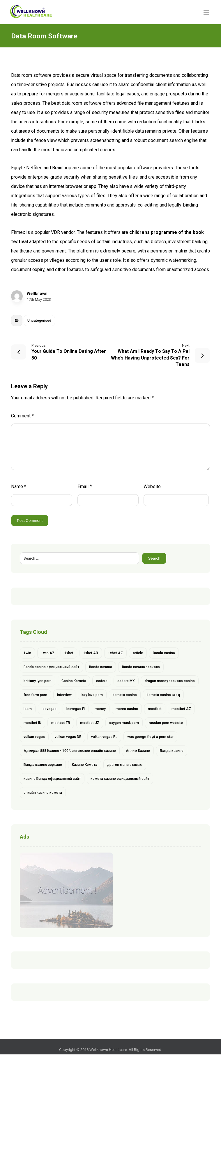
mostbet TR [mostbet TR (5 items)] (60, 723)
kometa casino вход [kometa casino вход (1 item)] (163, 695)
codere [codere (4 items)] (101, 681)
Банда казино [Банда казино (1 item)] (171, 751)
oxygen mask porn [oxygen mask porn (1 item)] (124, 723)
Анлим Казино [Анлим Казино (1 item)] (138, 751)
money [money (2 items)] (100, 709)
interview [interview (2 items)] (64, 695)
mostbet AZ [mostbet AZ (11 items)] (181, 709)
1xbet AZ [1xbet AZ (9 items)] (115, 653)
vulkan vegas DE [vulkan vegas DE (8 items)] (68, 737)
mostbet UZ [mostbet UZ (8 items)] (89, 723)
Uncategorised (39, 321)
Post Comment (30, 520)
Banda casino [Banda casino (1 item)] (164, 653)
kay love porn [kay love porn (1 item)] (92, 695)
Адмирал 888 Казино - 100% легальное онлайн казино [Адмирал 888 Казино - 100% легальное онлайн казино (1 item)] (70, 751)
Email (84, 486)
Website (152, 486)
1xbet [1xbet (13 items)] (68, 653)
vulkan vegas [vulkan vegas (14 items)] (34, 737)
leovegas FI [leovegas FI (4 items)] (75, 709)
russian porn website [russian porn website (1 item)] (166, 723)
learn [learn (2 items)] (28, 709)
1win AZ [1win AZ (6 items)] (47, 653)
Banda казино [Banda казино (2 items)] (100, 667)
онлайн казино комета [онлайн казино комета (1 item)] (43, 793)
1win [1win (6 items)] (27, 653)
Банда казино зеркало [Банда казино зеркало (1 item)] (43, 765)
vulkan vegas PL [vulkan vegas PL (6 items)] (104, 737)
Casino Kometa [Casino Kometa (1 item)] (73, 681)
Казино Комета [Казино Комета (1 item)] (84, 765)
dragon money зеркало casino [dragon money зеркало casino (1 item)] (170, 681)
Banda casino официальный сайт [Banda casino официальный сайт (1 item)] (51, 667)
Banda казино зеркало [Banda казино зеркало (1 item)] (141, 667)
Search (154, 558)
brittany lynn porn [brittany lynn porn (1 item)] (38, 681)
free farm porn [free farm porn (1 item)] (35, 695)
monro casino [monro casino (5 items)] (127, 709)
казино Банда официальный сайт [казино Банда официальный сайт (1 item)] (52, 779)
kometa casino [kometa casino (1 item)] (125, 695)
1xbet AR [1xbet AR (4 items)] (90, 653)
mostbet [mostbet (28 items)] (155, 709)
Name (18, 486)
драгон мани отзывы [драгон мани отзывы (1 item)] (124, 765)
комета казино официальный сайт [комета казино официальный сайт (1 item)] (120, 779)
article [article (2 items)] (138, 653)
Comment (22, 416)
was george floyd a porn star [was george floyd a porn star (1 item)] (150, 737)
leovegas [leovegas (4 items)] (49, 709)
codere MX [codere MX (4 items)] (126, 681)
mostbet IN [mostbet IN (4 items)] (32, 723)
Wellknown (37, 293)
